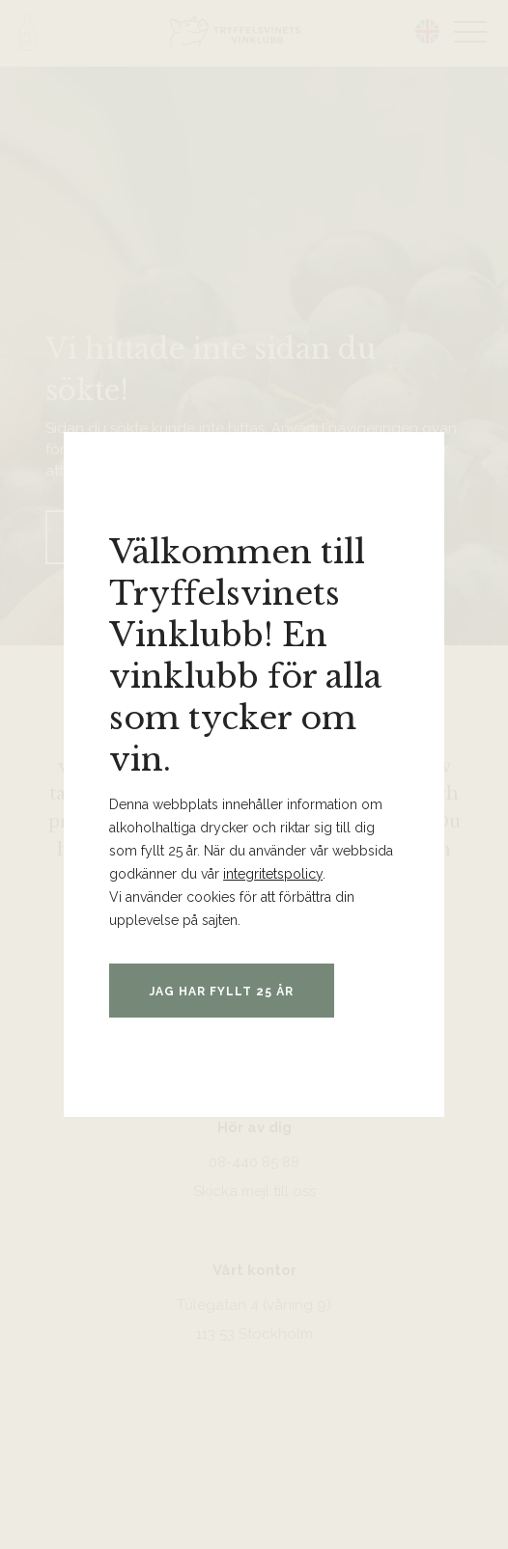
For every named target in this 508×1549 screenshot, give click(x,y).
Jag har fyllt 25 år (222, 991)
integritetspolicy (273, 874)
